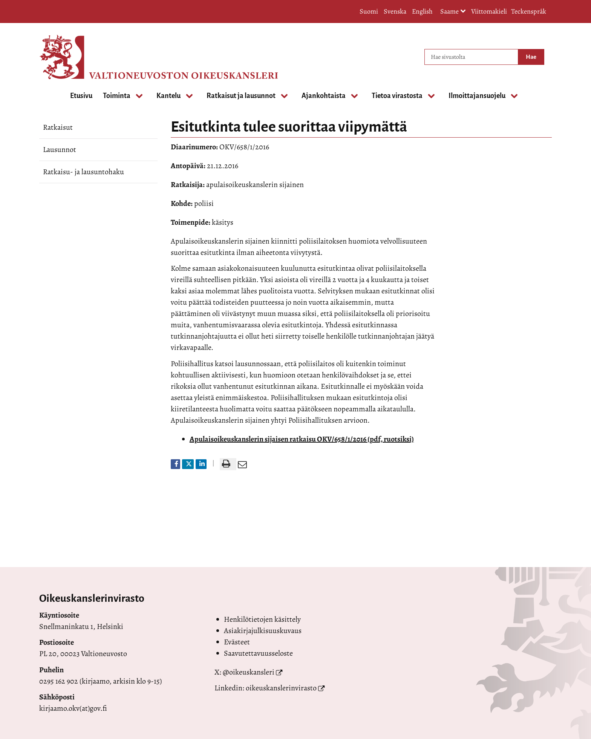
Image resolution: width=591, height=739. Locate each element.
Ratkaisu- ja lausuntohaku (83, 172)
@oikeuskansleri (248, 672)
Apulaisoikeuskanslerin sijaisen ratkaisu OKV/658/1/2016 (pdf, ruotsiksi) (302, 439)
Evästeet (237, 642)
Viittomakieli (489, 11)
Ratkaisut (58, 127)
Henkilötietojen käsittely (262, 619)
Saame (453, 12)
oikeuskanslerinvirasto (281, 688)
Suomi (369, 11)
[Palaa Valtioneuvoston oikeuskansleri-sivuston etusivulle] (69, 57)
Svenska (395, 11)
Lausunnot (59, 149)
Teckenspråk (528, 11)
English (422, 11)
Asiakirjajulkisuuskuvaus (263, 631)
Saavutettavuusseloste (258, 653)
